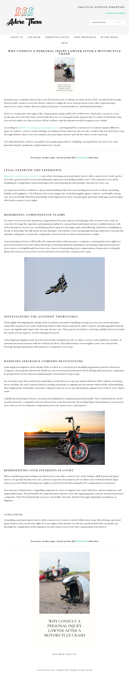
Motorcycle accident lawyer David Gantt (22, 176)
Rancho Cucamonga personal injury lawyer (39, 127)
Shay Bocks (86, 670)
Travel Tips (81, 157)
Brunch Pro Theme (67, 670)
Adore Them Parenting (24, 16)
